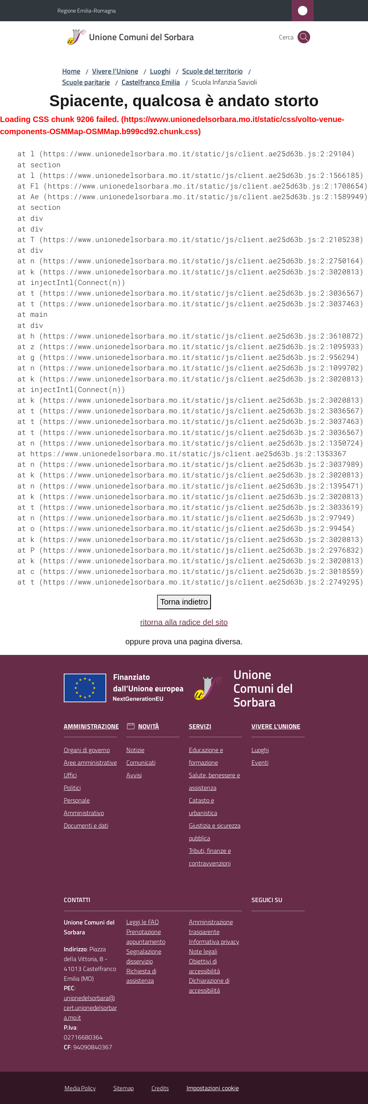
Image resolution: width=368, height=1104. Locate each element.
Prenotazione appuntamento (145, 936)
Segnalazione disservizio (143, 956)
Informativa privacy (214, 941)
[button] (304, 37)
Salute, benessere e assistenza (214, 781)
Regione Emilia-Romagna (86, 10)
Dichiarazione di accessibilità (209, 985)
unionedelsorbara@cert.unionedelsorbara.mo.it (90, 1007)
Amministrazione (91, 726)
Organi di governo (87, 749)
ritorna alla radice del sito (183, 622)
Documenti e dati (86, 825)
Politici (72, 787)
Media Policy (80, 1088)
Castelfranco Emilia (151, 82)
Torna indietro (184, 601)
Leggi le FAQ (142, 921)
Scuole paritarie (86, 82)
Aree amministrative (90, 762)
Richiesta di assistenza (141, 976)
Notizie (135, 749)
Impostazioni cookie (213, 1088)
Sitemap (123, 1088)
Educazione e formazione (206, 756)
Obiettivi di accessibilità (204, 966)
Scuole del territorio (212, 71)
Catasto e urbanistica (203, 806)
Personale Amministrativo (84, 806)
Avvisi (134, 775)
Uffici (70, 775)
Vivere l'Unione (115, 71)
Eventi (259, 762)
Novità (148, 726)
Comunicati (140, 762)
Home (71, 71)
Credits (160, 1088)
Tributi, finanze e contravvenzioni (210, 857)
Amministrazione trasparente (211, 926)
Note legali (203, 951)
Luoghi (160, 71)
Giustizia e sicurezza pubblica (214, 832)
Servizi (200, 726)
